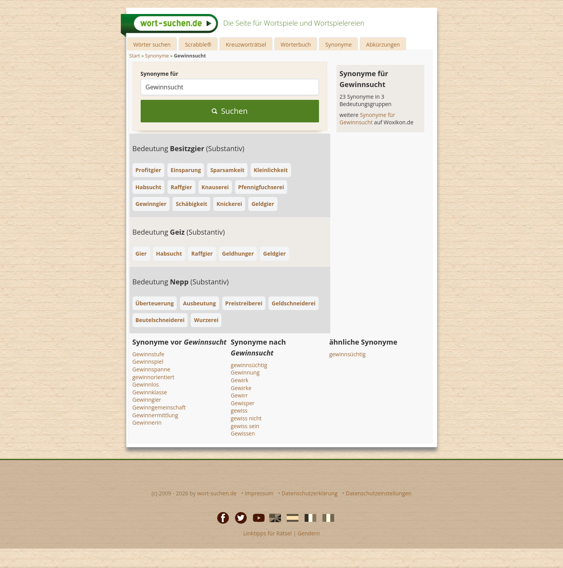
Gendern (309, 533)
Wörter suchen (152, 44)
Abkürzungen (383, 44)
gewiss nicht (246, 418)
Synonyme (338, 44)
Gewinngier (146, 399)
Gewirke (241, 388)
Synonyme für (159, 73)
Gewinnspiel (148, 361)
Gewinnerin (147, 422)
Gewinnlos (145, 384)
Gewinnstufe (148, 354)
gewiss (239, 410)
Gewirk (240, 380)
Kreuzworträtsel (246, 44)
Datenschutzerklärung (310, 493)
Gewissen (243, 433)
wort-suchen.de (217, 493)
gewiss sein (245, 426)
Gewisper (242, 403)
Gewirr (239, 395)
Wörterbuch (296, 44)
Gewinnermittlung (155, 415)
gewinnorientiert (153, 377)
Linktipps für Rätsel (267, 533)
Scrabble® (198, 44)
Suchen (230, 111)
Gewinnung (245, 372)
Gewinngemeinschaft (159, 407)
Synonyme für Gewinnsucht (367, 118)
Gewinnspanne (151, 369)
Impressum (259, 493)
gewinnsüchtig (249, 365)
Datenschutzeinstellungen (378, 493)
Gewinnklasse (149, 392)
